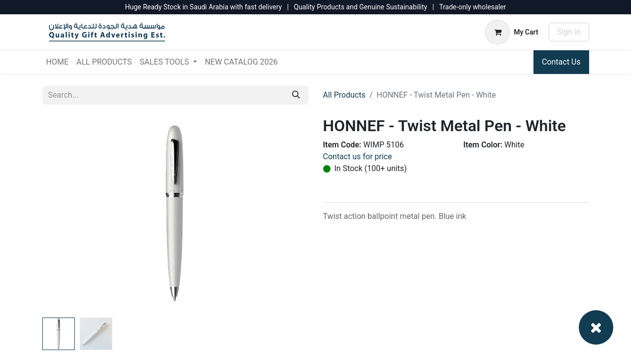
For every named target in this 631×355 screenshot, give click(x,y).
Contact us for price (357, 156)
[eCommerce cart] (511, 32)
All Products (344, 95)
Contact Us (561, 62)
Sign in (569, 31)
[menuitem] (57, 62)
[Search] (296, 95)
